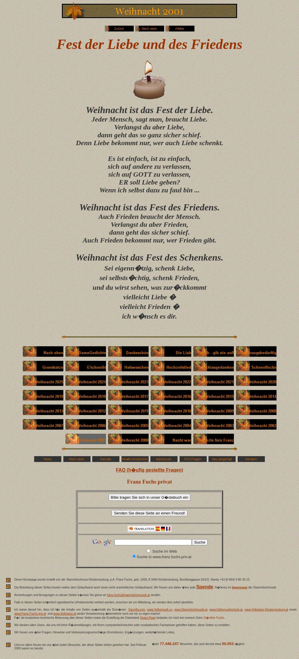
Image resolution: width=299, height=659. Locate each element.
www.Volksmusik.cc (160, 609)
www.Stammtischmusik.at (190, 609)
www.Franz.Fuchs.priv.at (30, 613)
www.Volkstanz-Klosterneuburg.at (266, 609)
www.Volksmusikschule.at (226, 609)
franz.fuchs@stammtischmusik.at (128, 595)
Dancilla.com (136, 609)
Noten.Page (148, 617)
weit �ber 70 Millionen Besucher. (208, 648)
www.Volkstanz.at (64, 613)
